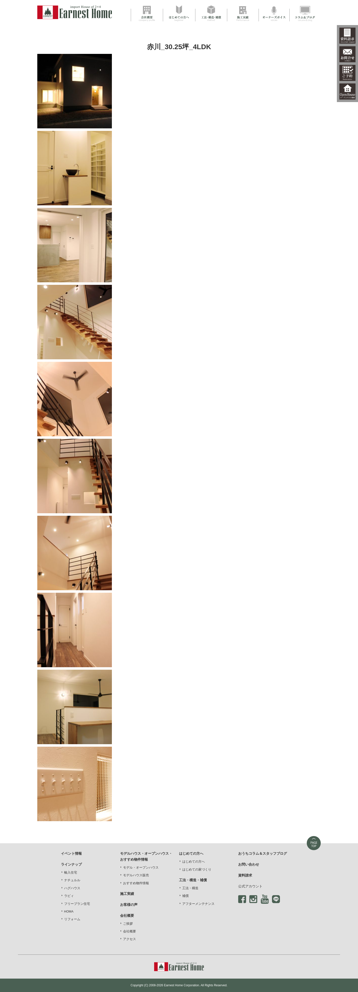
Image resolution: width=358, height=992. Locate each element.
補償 (185, 896)
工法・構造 (190, 888)
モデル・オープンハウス (141, 867)
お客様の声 (128, 905)
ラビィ (69, 896)
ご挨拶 (128, 923)
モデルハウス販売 (136, 875)
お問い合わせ (248, 864)
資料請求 (245, 875)
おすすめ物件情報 (136, 883)
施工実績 (127, 894)
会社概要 (129, 931)
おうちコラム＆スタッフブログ (262, 853)
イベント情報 (71, 853)
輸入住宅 (70, 872)
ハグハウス (72, 888)
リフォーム (72, 919)
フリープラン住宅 (77, 904)
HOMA (69, 911)
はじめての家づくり (196, 869)
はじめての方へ (193, 861)
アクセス (129, 939)
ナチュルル (72, 880)
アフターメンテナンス (198, 904)
